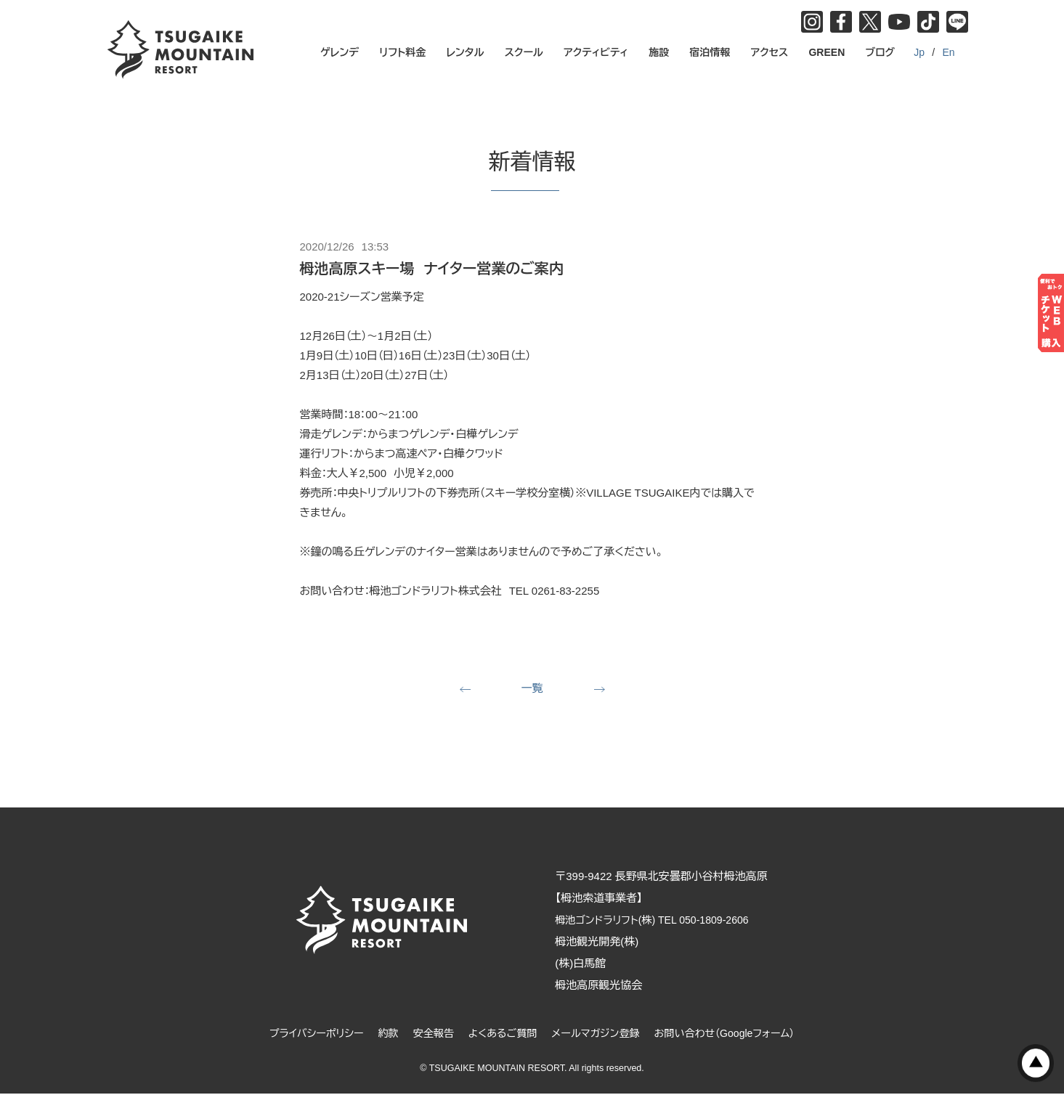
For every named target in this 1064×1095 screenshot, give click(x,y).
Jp (919, 52)
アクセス (769, 52)
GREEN (826, 52)
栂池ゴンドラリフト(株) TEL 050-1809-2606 (669, 921)
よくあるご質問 (500, 1034)
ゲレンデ (339, 52)
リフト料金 (402, 52)
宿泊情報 (709, 52)
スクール (524, 52)
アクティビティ (596, 52)
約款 (380, 1034)
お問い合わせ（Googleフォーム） (735, 1034)
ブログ (880, 52)
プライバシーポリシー (304, 1034)
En (948, 52)
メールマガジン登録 (599, 1034)
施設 (659, 52)
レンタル (465, 52)
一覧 (532, 689)
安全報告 (428, 1034)
